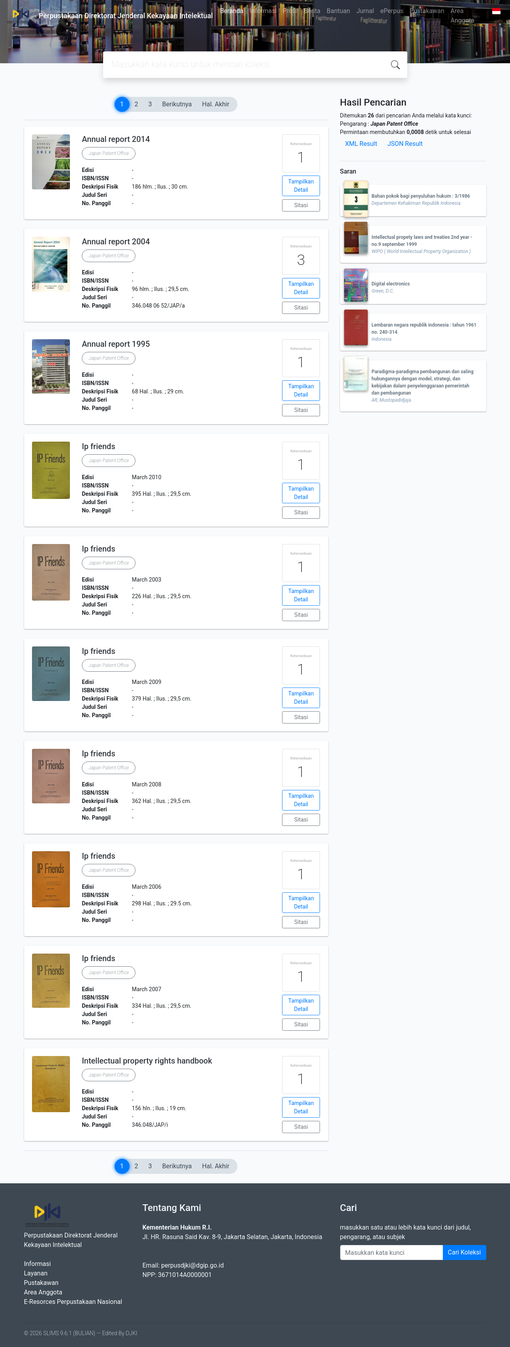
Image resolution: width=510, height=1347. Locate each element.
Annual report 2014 (116, 139)
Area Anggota (462, 15)
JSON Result (405, 143)
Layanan (36, 1273)
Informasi (263, 11)
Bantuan (338, 11)
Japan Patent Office (108, 153)
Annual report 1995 (116, 344)
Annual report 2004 (116, 241)
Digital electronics (391, 284)
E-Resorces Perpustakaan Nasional (73, 1301)
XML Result (361, 143)
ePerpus (391, 11)
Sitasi (301, 205)
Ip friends (98, 446)
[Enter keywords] (391, 1252)
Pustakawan (427, 11)
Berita (312, 11)
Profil (290, 11)
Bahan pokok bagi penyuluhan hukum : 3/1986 (421, 196)
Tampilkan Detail (301, 185)
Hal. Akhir (216, 104)
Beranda (231, 11)
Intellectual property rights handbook (147, 1061)
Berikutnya (177, 104)
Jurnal (365, 11)
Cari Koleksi (464, 1252)
